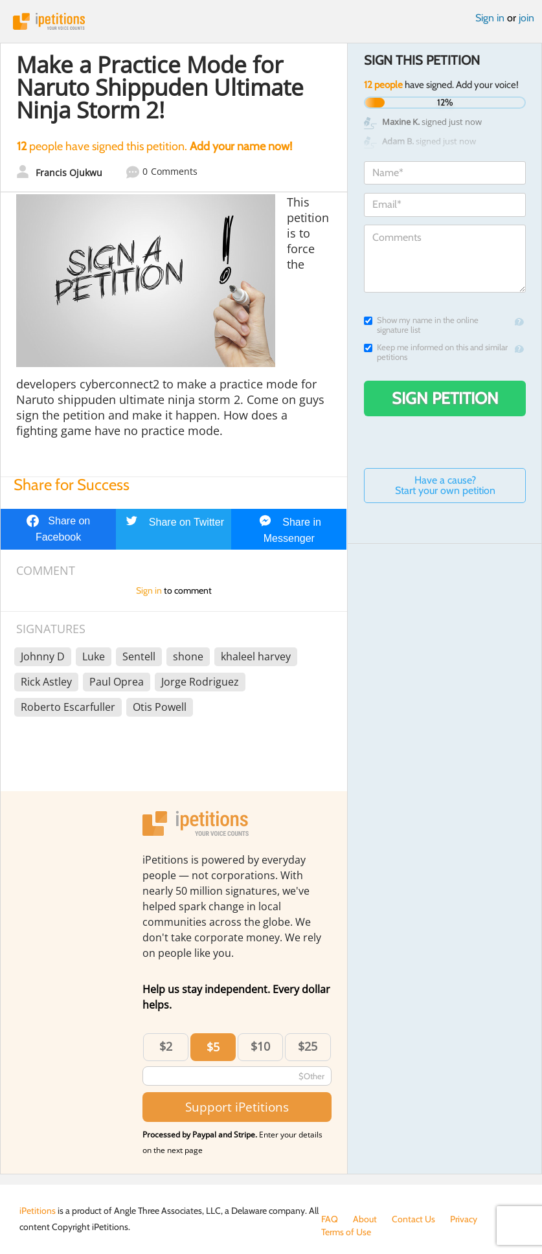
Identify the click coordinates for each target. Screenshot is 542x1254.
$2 (165, 1046)
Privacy (463, 1219)
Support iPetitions (237, 1106)
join (526, 18)
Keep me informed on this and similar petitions (436, 352)
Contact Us (413, 1219)
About (365, 1219)
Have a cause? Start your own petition (445, 485)
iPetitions (271, 21)
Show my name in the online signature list (421, 325)
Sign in (489, 18)
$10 (260, 1046)
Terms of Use (346, 1232)
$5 (213, 1047)
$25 (307, 1046)
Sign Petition (445, 398)
